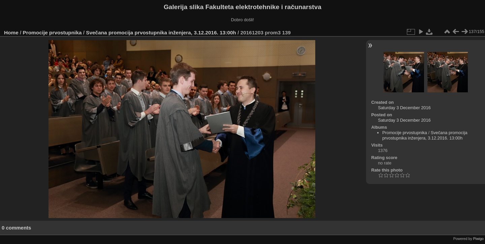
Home (11, 32)
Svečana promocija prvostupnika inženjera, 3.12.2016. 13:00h (161, 32)
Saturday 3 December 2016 (404, 107)
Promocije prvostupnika (52, 32)
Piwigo (478, 239)
